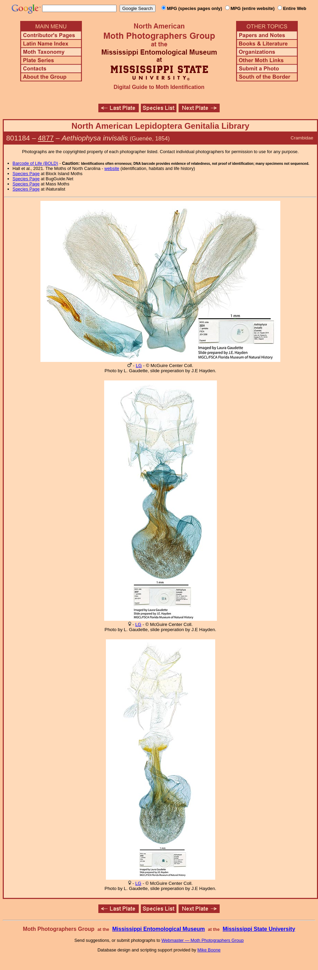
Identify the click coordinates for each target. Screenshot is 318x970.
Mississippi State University (259, 929)
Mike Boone (209, 949)
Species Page (26, 173)
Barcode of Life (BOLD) (35, 163)
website (112, 168)
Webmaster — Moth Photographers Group (202, 940)
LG (139, 365)
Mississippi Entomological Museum (158, 929)
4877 (46, 138)
